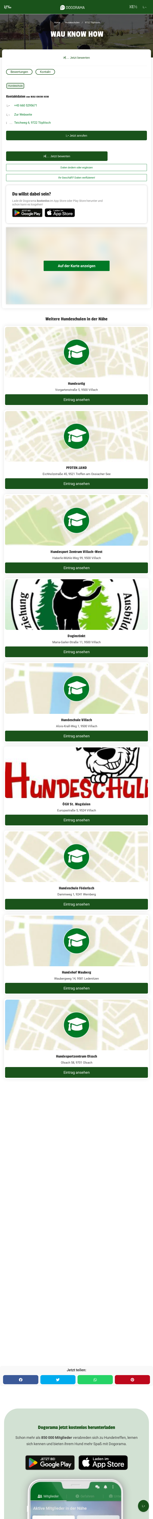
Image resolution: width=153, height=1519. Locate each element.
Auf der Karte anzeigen (76, 266)
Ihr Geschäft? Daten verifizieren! (76, 177)
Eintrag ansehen (77, 400)
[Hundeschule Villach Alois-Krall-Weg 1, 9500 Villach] (76, 702)
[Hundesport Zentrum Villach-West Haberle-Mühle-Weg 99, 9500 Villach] (76, 534)
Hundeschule (15, 85)
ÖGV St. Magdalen (76, 804)
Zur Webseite (23, 114)
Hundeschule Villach (76, 720)
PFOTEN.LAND (76, 468)
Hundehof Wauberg (76, 972)
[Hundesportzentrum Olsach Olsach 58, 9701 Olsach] (76, 1039)
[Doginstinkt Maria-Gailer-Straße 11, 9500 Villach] (76, 618)
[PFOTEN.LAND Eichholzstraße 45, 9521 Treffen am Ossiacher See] (76, 450)
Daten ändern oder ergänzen (76, 167)
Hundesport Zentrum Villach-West (76, 552)
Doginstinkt (76, 636)
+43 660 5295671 (25, 105)
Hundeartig (76, 383)
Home (57, 22)
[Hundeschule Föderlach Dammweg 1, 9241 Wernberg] (76, 870)
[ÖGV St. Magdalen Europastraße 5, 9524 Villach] (76, 786)
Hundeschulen (72, 22)
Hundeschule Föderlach (76, 888)
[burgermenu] (7, 7)
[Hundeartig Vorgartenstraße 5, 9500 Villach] (76, 366)
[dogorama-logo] (72, 7)
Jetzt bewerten (76, 57)
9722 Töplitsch (92, 22)
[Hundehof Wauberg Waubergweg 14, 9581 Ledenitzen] (76, 955)
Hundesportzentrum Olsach (76, 1056)
